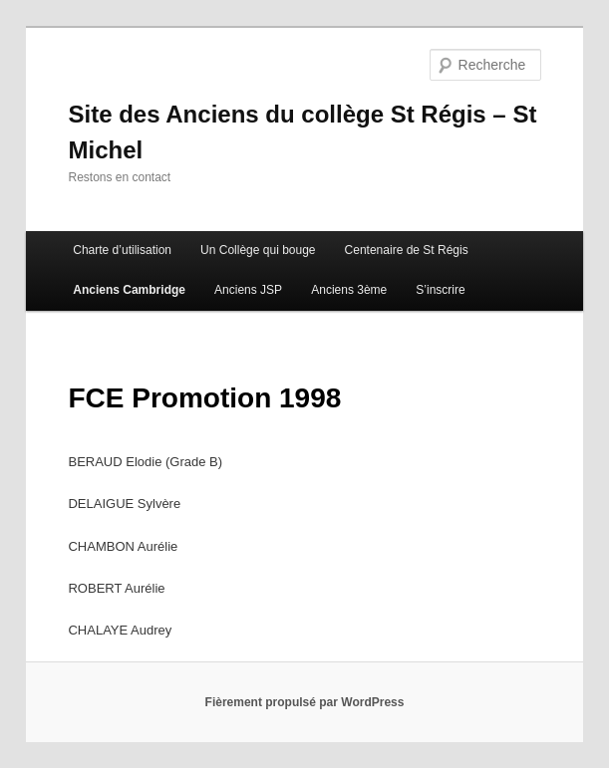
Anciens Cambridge (129, 290)
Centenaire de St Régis (406, 250)
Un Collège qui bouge (257, 250)
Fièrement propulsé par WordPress (305, 702)
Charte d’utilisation (122, 250)
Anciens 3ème (349, 290)
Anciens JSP (248, 290)
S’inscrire (440, 290)
